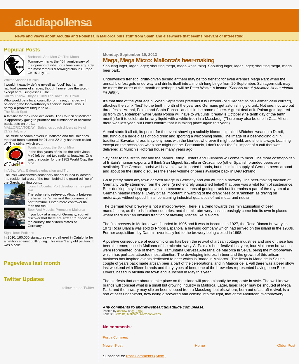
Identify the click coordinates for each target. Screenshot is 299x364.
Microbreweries (150, 314)
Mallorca (132, 314)
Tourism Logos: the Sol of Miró (51, 147)
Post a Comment (115, 337)
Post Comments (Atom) (146, 356)
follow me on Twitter (78, 288)
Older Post (286, 345)
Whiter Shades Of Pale (21, 80)
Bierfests (119, 314)
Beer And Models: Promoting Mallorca (56, 209)
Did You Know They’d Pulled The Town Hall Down (41, 96)
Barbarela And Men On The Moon (53, 56)
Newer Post (112, 345)
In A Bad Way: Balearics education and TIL (36, 170)
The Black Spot (15, 111)
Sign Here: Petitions (19, 232)
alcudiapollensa (53, 22)
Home (200, 345)
